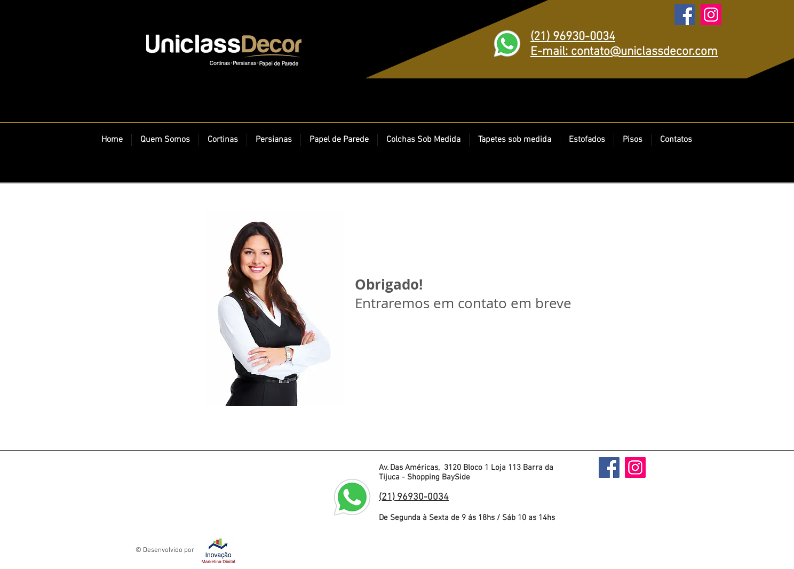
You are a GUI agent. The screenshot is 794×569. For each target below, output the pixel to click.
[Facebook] (684, 14)
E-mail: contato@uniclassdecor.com (624, 51)
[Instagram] (711, 14)
